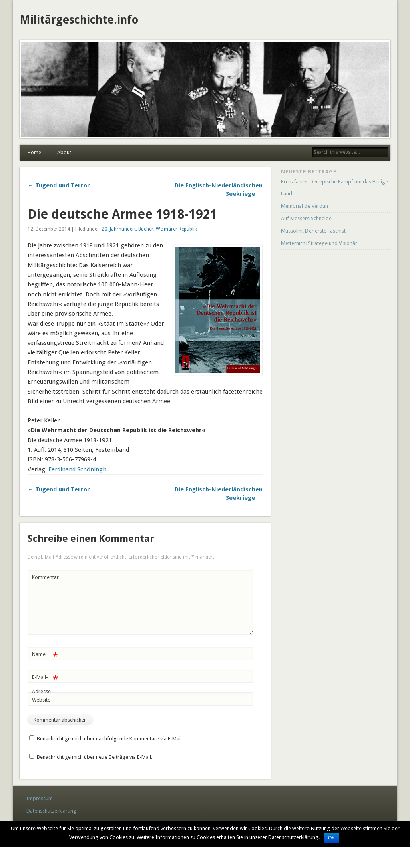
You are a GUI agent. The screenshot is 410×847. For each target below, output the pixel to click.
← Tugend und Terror (59, 185)
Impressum (39, 798)
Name (45, 655)
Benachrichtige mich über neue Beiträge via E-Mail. (94, 757)
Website (41, 700)
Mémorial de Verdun (304, 206)
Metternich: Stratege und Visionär (319, 243)
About (64, 152)
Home (34, 152)
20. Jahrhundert (119, 229)
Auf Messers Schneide (306, 218)
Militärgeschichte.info (79, 19)
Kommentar (45, 577)
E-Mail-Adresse (45, 682)
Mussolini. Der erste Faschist (313, 231)
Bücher (145, 229)
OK (331, 838)
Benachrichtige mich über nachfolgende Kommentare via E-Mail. (110, 739)
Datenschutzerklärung (51, 811)
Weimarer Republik (176, 229)
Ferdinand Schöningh (77, 469)
